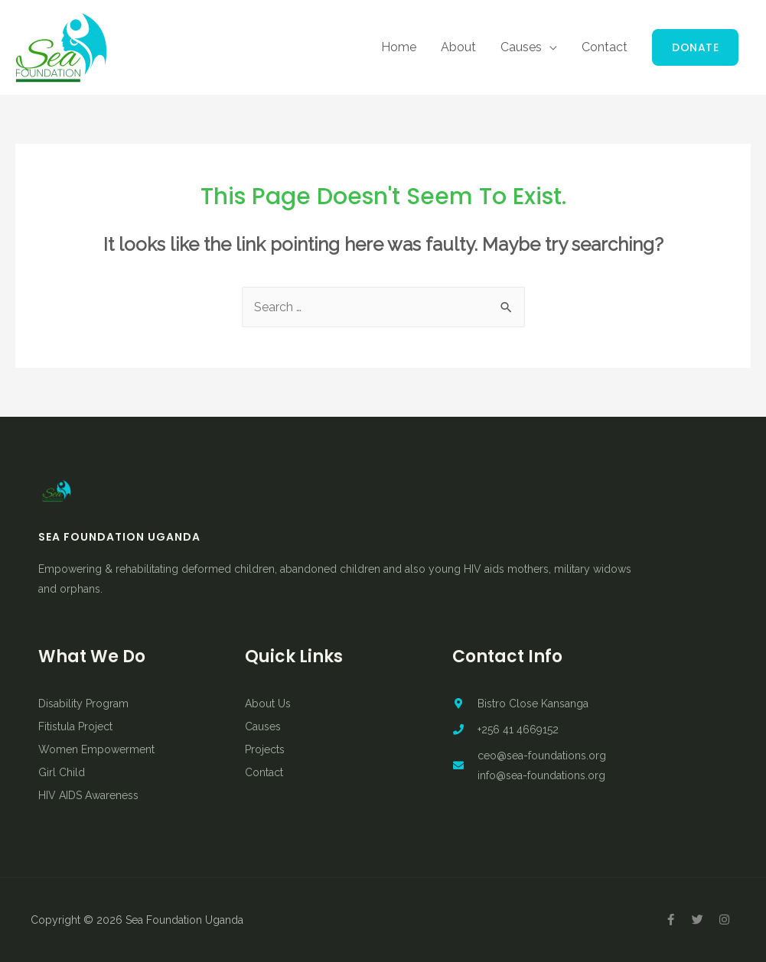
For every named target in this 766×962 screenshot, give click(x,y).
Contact (604, 47)
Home (398, 47)
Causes (521, 47)
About (458, 47)
